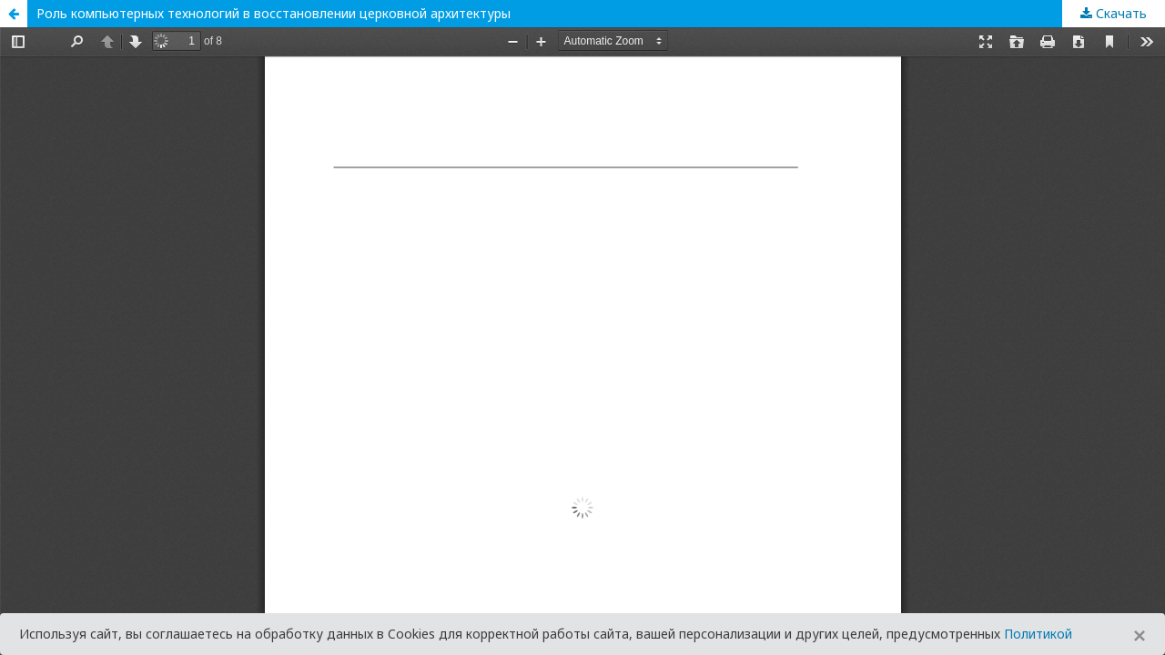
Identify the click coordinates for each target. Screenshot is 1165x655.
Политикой (1038, 633)
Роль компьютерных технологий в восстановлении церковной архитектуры (273, 13)
